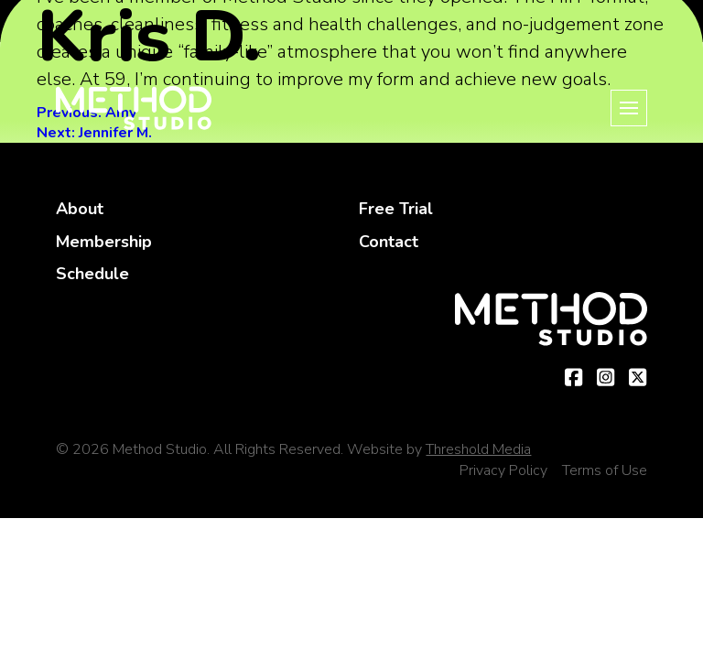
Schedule (92, 274)
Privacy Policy (503, 470)
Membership (104, 242)
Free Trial (396, 209)
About (79, 209)
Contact (388, 242)
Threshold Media (478, 449)
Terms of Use (604, 470)
